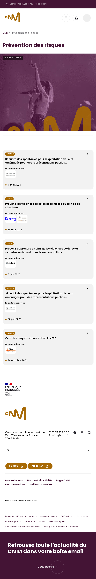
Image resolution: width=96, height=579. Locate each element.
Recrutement (83, 516)
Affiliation (37, 466)
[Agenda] (66, 18)
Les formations (15, 484)
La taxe (13, 466)
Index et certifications (35, 522)
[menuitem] (48, 450)
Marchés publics (13, 522)
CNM (5, 33)
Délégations (66, 516)
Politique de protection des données (61, 527)
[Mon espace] (76, 18)
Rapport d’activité (39, 480)
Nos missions (14, 480)
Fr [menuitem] (8, 450)
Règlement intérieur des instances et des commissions (31, 516)
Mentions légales (57, 522)
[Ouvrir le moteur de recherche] (26, 4)
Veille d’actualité (41, 484)
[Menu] (87, 18)
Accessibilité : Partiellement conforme (22, 527)
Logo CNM (63, 480)
